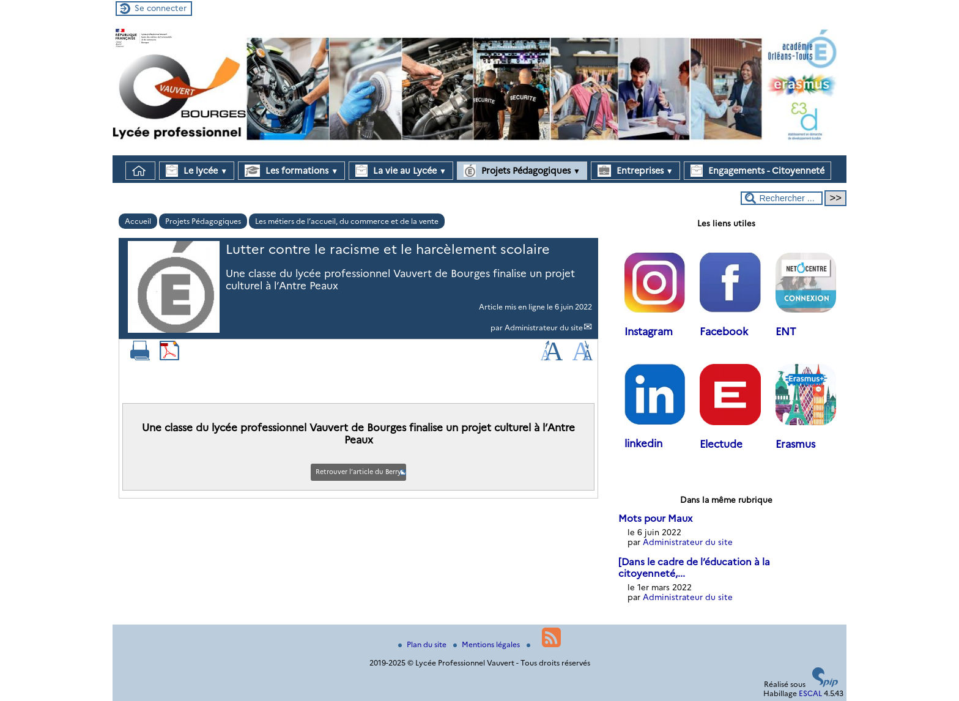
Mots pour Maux (655, 518)
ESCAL (810, 693)
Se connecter (161, 8)
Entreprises (635, 171)
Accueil (138, 221)
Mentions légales (487, 644)
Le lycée (197, 171)
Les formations (291, 171)
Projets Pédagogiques (522, 171)
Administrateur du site (544, 327)
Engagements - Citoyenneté (757, 171)
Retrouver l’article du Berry (358, 472)
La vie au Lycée (400, 171)
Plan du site (423, 644)
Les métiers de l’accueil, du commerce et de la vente (347, 221)
